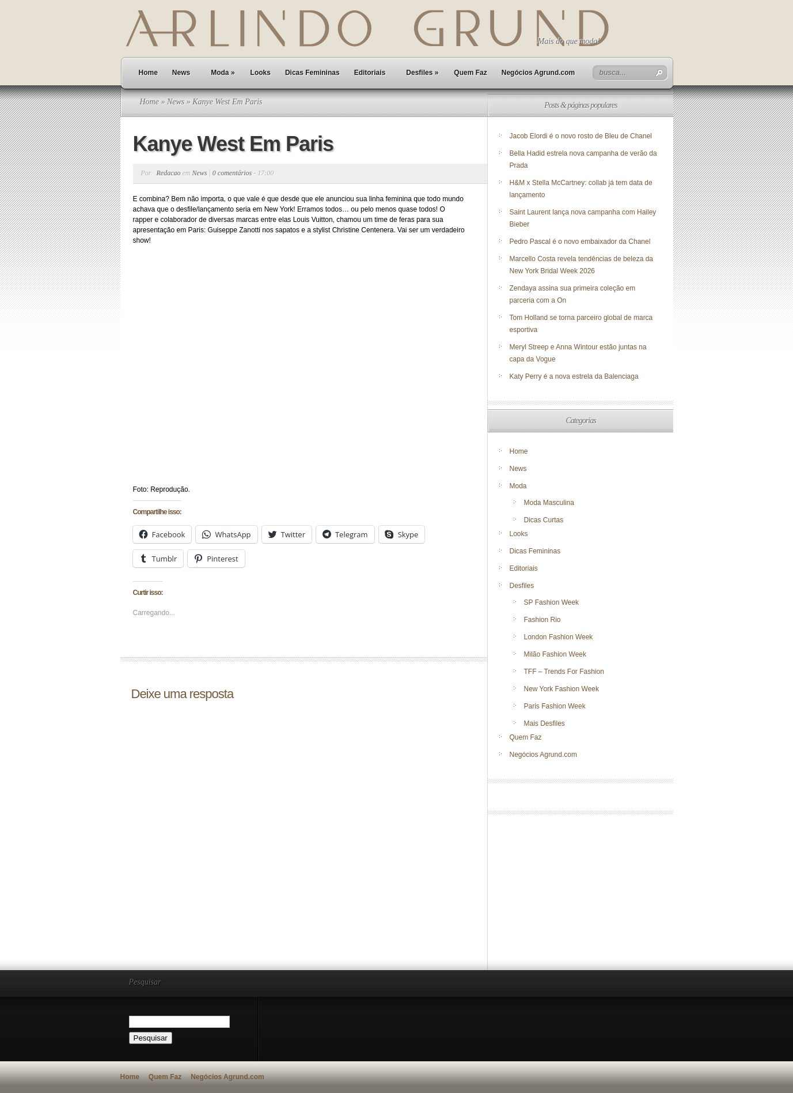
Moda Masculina (549, 503)
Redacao (169, 173)
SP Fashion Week (551, 602)
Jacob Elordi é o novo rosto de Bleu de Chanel (581, 136)
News (181, 73)
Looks (261, 73)
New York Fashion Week (562, 689)
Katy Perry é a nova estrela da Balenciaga (574, 376)
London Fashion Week (558, 637)
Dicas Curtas (544, 520)
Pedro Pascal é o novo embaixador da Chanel (581, 242)
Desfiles (422, 73)
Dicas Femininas (312, 73)
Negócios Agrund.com (538, 73)
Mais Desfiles (544, 723)
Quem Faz (470, 73)
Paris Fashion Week (555, 706)
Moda (222, 73)
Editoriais (370, 73)
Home (148, 73)
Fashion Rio (542, 620)
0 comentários (232, 173)
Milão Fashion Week (555, 654)
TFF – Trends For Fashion (564, 672)
